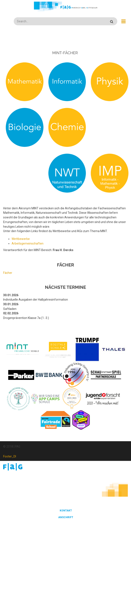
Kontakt (66, 510)
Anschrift (65, 517)
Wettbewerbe (21, 239)
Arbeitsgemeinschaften (27, 243)
